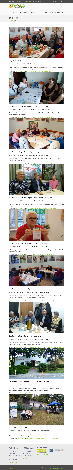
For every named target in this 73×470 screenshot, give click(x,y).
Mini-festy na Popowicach (20, 427)
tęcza (45, 71)
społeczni (44, 117)
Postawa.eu (11, 468)
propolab (33, 117)
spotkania (51, 300)
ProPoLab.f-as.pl (19, 467)
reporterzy (38, 117)
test (10, 301)
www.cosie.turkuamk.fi (42, 454)
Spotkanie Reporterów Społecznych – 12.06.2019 (29, 106)
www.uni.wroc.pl (13, 462)
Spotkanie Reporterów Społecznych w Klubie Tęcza (30, 197)
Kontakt (57, 12)
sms (44, 163)
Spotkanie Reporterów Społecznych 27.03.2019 (28, 243)
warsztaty (58, 393)
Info (51, 12)
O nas (45, 12)
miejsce (35, 300)
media (33, 393)
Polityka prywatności (50, 468)
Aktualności (20, 71)
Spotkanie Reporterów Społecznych (24, 289)
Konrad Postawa (34, 63)
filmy (27, 393)
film (30, 347)
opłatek (31, 71)
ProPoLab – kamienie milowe (31, 12)
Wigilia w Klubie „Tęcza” (19, 60)
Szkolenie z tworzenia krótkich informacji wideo (29, 381)
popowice (35, 71)
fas (27, 117)
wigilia (48, 71)
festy (27, 438)
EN (55, 1)
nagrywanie (37, 347)
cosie (27, 347)
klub (27, 71)
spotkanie (41, 71)
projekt (42, 347)
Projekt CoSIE (15, 12)
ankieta (28, 300)
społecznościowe (42, 393)
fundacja (31, 438)
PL (57, 1)
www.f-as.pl (26, 458)
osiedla (38, 438)
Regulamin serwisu (60, 468)
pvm (35, 163)
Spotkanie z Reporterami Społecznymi (25, 152)
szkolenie (50, 393)
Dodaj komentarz (45, 63)
